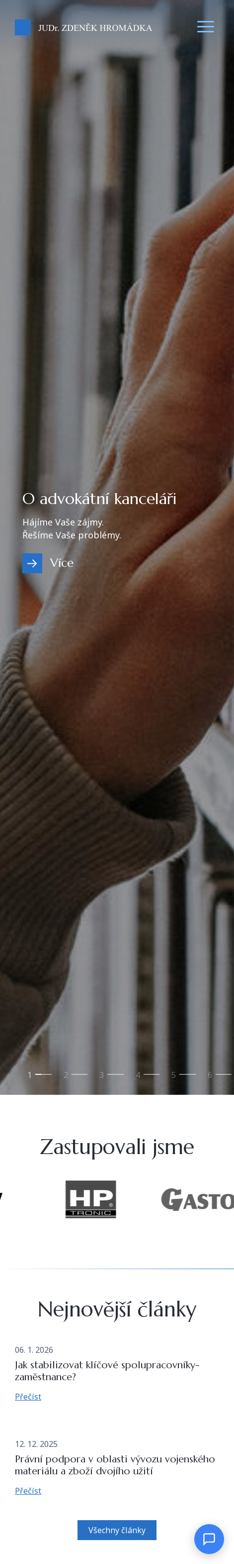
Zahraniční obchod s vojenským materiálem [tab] (66, 1079)
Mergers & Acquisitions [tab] (138, 1079)
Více (62, 562)
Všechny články (117, 1530)
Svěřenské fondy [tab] (173, 1079)
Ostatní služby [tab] (210, 1079)
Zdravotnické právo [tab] (101, 1079)
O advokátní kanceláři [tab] (29, 1079)
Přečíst (28, 1396)
